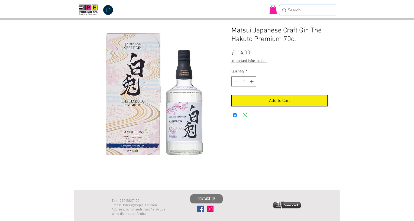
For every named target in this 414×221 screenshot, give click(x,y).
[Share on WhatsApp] (245, 115)
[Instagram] (210, 209)
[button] (273, 9)
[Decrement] (235, 81)
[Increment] (252, 81)
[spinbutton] (244, 81)
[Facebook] (200, 209)
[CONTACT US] (206, 198)
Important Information (249, 61)
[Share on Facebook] (235, 115)
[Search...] (307, 10)
